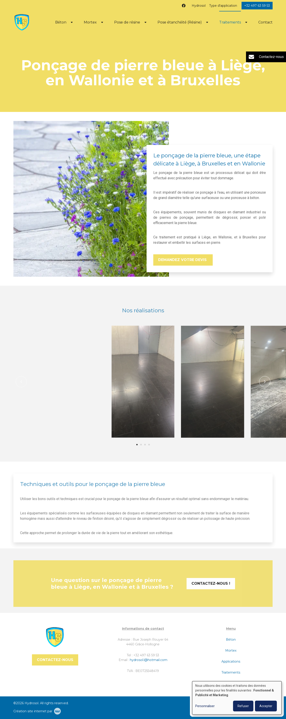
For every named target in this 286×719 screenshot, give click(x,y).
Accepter (265, 706)
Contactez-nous (55, 660)
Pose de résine (127, 22)
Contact (265, 22)
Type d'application (223, 6)
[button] (21, 388)
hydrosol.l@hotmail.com (148, 660)
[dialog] (237, 698)
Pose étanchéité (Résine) (180, 22)
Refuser (243, 706)
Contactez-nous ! (210, 590)
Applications (230, 661)
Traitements (230, 22)
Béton (60, 22)
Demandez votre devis (183, 260)
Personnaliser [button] (205, 706)
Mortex (90, 22)
